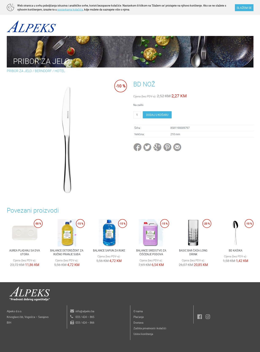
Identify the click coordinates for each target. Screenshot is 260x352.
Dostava (138, 322)
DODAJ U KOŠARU (157, 115)
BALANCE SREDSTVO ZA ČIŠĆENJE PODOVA (151, 252)
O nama (138, 311)
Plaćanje (138, 317)
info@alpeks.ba (84, 311)
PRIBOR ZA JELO (19, 71)
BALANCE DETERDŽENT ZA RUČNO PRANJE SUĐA (66, 252)
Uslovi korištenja (143, 334)
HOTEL (60, 71)
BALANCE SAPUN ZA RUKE (109, 250)
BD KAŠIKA (235, 250)
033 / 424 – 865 (84, 317)
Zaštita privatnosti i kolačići (149, 328)
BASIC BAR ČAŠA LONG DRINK (193, 252)
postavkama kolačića (70, 9)
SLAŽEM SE (244, 8)
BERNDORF (43, 71)
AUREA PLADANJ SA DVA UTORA (24, 252)
